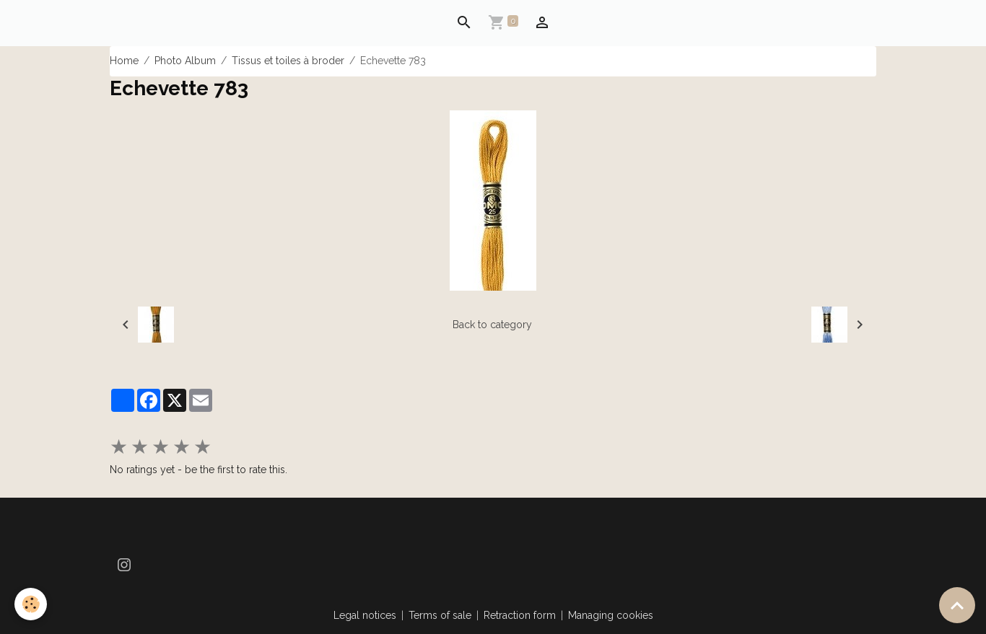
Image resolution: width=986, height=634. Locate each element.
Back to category (492, 324)
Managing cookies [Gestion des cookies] (610, 615)
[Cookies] (30, 604)
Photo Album (185, 60)
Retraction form (520, 615)
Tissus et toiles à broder (288, 60)
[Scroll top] (957, 605)
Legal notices (364, 615)
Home (124, 60)
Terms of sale (440, 615)
